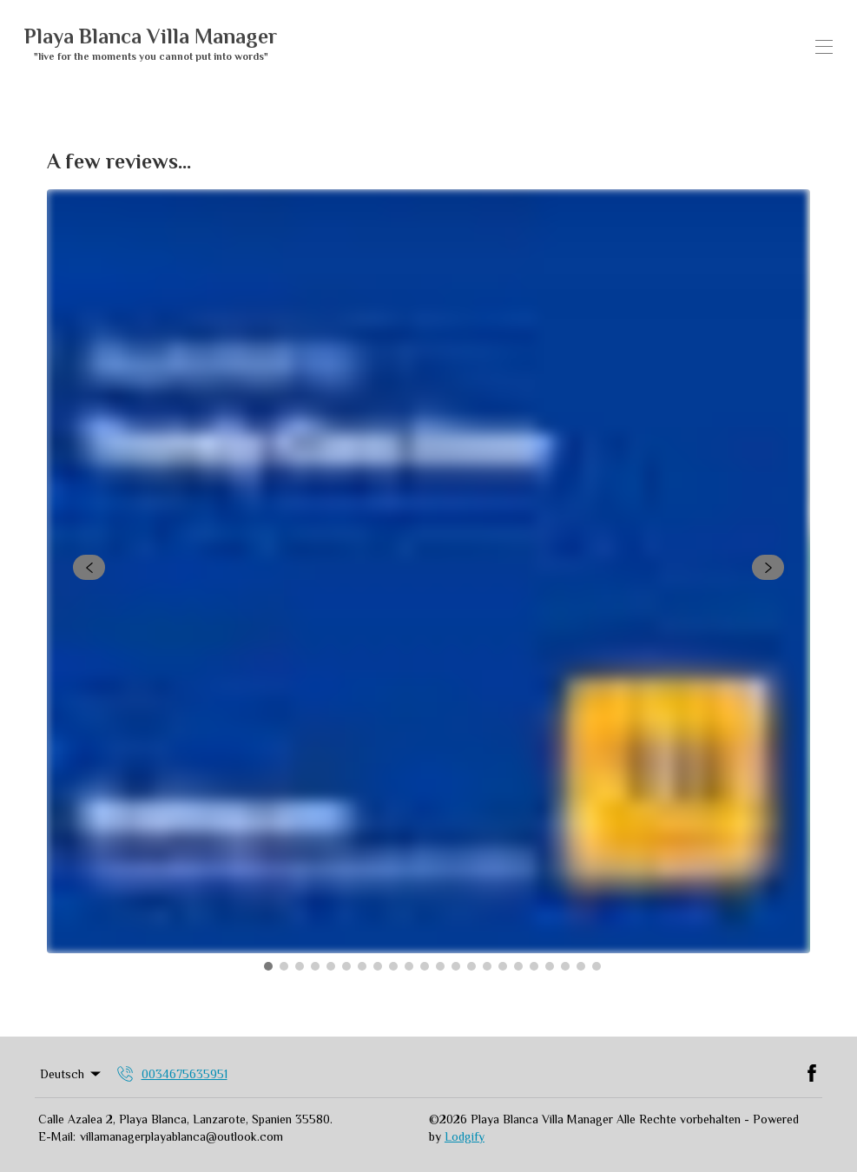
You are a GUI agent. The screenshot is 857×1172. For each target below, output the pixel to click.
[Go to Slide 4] (315, 966)
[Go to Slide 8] (377, 966)
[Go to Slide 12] (440, 966)
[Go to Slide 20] (565, 966)
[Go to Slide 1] (268, 966)
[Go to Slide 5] (330, 966)
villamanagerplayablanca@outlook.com (181, 1136)
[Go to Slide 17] (518, 966)
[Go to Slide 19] (549, 966)
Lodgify (465, 1136)
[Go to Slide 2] (284, 966)
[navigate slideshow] (89, 568)
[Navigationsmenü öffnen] (824, 47)
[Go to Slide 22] (596, 966)
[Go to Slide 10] (409, 966)
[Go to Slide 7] (362, 966)
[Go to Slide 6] (346, 966)
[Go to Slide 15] (487, 966)
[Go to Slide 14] (471, 966)
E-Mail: (57, 1136)
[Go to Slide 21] (581, 966)
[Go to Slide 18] (534, 966)
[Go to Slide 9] (393, 966)
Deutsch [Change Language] (71, 1074)
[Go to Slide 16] (502, 966)
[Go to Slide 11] (424, 966)
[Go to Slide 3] (299, 966)
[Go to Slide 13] (456, 966)
